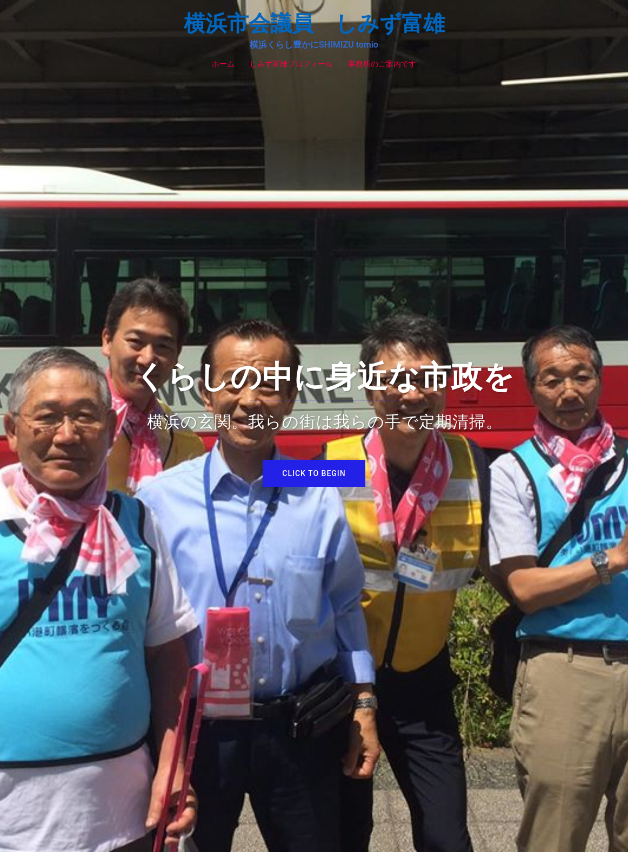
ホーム (223, 64)
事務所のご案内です (382, 64)
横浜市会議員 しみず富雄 (314, 23)
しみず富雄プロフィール (291, 64)
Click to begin (313, 473)
